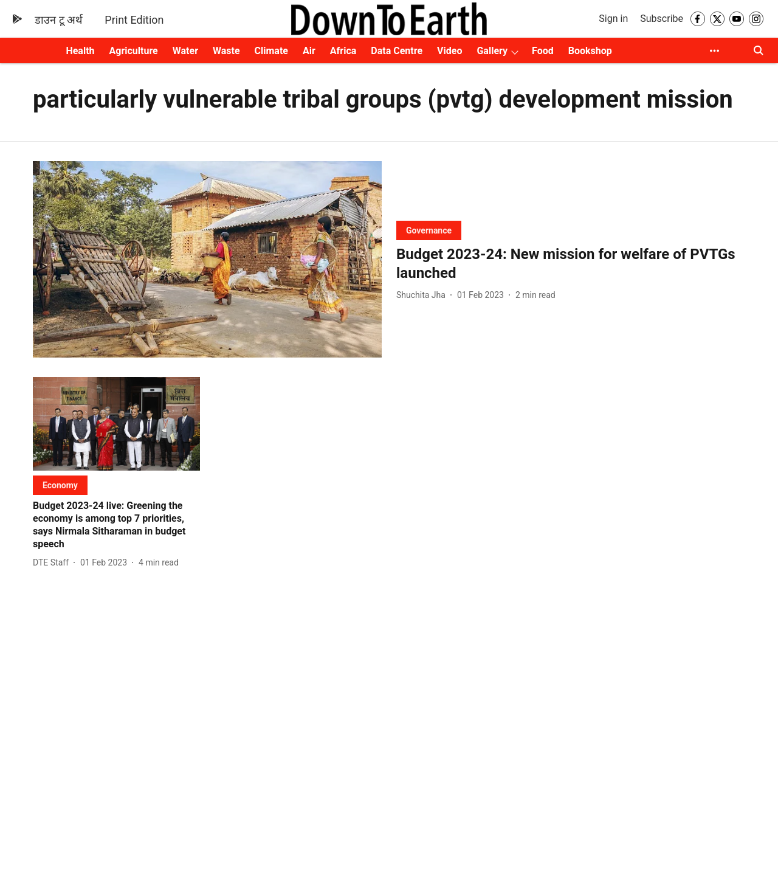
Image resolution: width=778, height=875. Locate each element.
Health (80, 51)
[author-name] (423, 295)
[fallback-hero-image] (207, 259)
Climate (271, 51)
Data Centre (396, 51)
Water (185, 51)
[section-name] (428, 230)
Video (449, 51)
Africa (343, 51)
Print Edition (134, 19)
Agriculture (133, 51)
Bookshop (590, 51)
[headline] (570, 264)
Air (309, 51)
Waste (226, 51)
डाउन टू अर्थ (59, 19)
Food (543, 51)
